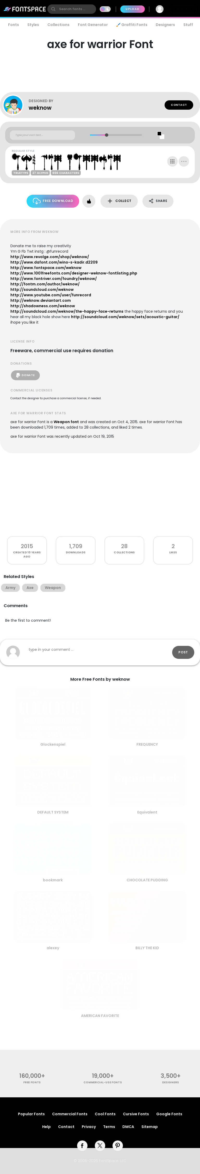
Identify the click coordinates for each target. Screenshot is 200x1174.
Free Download (53, 201)
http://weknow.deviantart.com (40, 300)
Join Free (183, 9)
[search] (71, 9)
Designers (165, 24)
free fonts (32, 1082)
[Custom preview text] (42, 135)
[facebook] (82, 1145)
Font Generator (93, 24)
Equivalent (147, 812)
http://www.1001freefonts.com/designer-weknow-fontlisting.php (73, 273)
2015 (27, 546)
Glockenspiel (52, 744)
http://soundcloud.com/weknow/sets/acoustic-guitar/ (125, 316)
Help (46, 1126)
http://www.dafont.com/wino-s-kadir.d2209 (54, 262)
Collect (119, 201)
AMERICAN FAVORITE (100, 1015)
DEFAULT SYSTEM (52, 812)
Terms (109, 1126)
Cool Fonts (105, 1114)
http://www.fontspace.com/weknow (46, 267)
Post (183, 652)
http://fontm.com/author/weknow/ (45, 284)
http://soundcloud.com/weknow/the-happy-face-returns (66, 311)
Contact (179, 105)
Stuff (188, 24)
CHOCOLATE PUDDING (147, 880)
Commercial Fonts (70, 1114)
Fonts (13, 24)
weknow (40, 108)
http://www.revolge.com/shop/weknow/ (49, 256)
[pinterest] (118, 1145)
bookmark (53, 880)
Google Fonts (169, 1114)
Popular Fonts (31, 1114)
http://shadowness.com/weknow (42, 306)
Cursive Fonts (136, 1114)
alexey (53, 947)
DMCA (128, 1126)
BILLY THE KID (147, 947)
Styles (33, 24)
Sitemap (149, 1126)
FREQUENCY (147, 744)
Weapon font (66, 421)
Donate (25, 375)
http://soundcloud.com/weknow (42, 289)
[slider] (106, 135)
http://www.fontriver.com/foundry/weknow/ (53, 278)
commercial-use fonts (103, 1082)
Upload (132, 9)
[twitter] (100, 1145)
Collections (58, 24)
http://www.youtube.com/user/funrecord (50, 295)
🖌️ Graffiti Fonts (131, 24)
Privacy (89, 1126)
